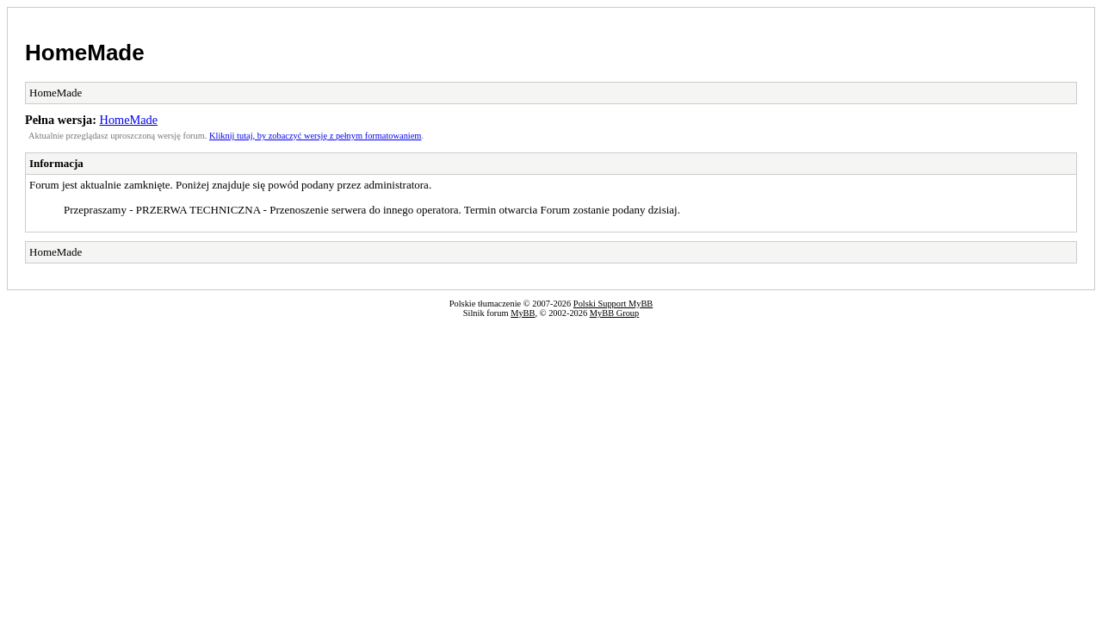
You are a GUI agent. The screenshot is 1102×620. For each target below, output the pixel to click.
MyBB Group (614, 313)
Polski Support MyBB (613, 303)
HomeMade (85, 52)
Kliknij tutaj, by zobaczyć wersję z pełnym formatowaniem (315, 135)
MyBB (523, 313)
